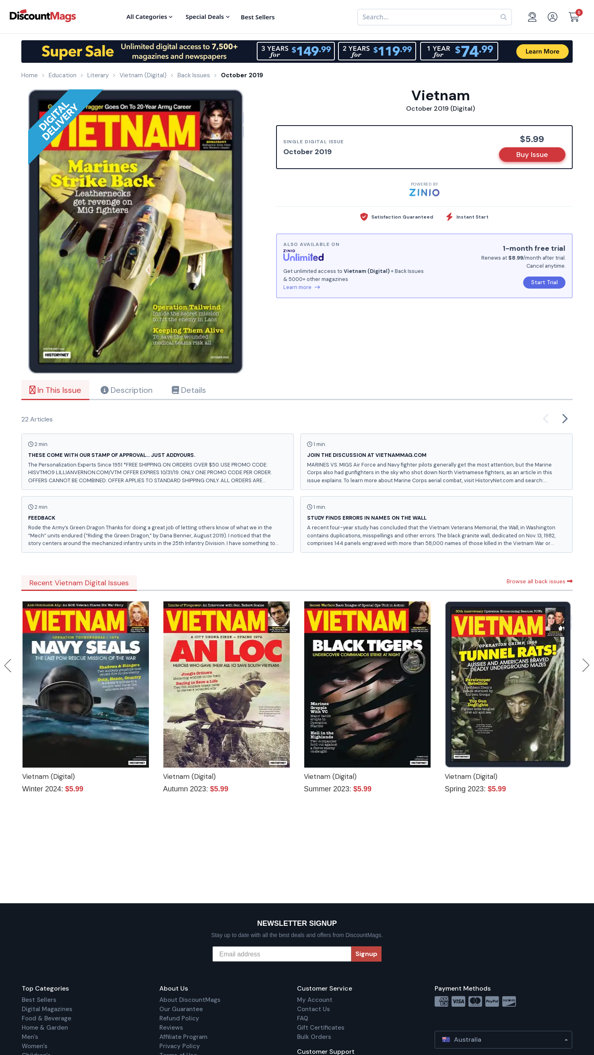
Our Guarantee (181, 1009)
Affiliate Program (183, 1037)
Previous (8, 665)
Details (189, 390)
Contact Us (313, 1009)
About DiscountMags (190, 1000)
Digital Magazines (47, 1009)
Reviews (171, 1028)
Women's (34, 1046)
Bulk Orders (314, 1037)
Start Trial (544, 282)
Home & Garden (45, 1028)
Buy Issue (532, 154)
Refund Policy (179, 1018)
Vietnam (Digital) (48, 776)
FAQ (302, 1018)
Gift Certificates (320, 1028)
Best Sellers (39, 1000)
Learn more (301, 287)
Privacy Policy (179, 1046)
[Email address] (281, 954)
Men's (30, 1037)
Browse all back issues (540, 581)
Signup (366, 954)
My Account (314, 1000)
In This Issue (55, 390)
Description (127, 390)
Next (586, 665)
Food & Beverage (46, 1018)
